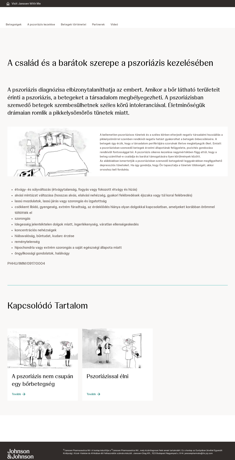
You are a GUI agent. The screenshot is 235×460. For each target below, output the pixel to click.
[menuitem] (15, 24)
